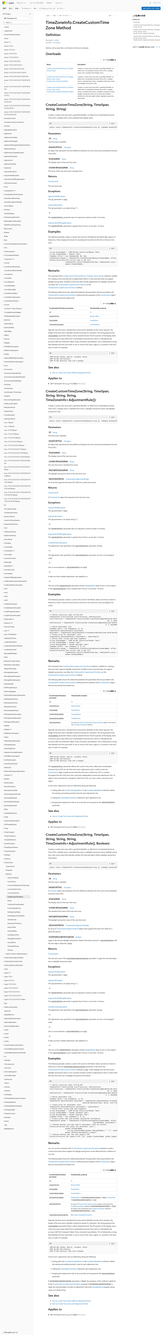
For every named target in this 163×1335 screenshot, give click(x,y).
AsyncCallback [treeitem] (8, 206)
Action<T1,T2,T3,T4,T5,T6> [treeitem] (12, 61)
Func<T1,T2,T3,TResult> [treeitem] (11, 434)
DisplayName (94, 320)
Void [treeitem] (5, 1125)
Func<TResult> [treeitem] (9, 423)
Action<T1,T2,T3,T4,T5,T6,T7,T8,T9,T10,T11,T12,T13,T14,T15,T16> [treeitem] (17, 113)
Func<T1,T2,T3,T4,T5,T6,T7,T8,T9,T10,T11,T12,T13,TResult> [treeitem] (17, 481)
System (56, 40)
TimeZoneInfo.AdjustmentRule (77, 479)
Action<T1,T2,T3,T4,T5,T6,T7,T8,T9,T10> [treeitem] (16, 76)
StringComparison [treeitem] (10, 836)
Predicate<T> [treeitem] (8, 775)
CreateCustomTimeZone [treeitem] (15, 897)
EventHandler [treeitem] (8, 388)
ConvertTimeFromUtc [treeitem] (14, 889)
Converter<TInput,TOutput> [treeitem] (13, 308)
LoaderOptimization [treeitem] (10, 642)
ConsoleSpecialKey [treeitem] (10, 289)
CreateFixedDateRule (94, 790)
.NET (54, 15)
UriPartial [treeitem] (7, 1091)
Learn (48, 15)
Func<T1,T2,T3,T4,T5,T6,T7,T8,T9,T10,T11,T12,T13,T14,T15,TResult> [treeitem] (17, 493)
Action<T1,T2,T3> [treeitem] (9, 50)
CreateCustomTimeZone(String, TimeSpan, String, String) (83, 276)
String (55, 138)
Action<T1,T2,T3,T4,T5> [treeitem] (11, 57)
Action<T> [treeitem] (7, 42)
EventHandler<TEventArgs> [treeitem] (13, 392)
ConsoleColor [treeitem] (8, 274)
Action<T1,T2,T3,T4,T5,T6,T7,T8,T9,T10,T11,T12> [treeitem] (17, 88)
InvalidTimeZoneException (57, 543)
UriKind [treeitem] (6, 1083)
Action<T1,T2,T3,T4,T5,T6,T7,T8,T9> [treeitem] (15, 73)
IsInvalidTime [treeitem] (11, 942)
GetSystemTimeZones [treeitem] (14, 923)
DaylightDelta (90, 585)
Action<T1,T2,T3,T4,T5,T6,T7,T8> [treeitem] (14, 69)
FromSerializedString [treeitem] (14, 908)
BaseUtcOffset (94, 316)
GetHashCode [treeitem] (11, 920)
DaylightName (75, 718)
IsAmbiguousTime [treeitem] (13, 935)
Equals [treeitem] (9, 900)
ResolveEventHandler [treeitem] (10, 790)
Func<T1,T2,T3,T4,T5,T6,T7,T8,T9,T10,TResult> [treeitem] (17, 462)
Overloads (136, 22)
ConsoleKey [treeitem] (8, 278)
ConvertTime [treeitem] (11, 882)
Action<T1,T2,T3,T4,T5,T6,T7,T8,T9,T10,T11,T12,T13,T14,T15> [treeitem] (17, 107)
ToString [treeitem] (10, 950)
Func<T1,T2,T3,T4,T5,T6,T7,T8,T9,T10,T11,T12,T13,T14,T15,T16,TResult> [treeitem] (17, 500)
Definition (136, 19)
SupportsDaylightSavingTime (83, 1215)
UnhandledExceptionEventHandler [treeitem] (15, 1053)
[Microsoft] (3, 2)
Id (90, 312)
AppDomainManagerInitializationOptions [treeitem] (17, 145)
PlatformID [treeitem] (7, 767)
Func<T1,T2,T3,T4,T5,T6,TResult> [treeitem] (14, 445)
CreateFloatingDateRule (73, 790)
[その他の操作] (115, 15)
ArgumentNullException (56, 196)
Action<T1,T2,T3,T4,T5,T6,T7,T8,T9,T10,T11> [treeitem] (17, 81)
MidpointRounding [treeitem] (10, 669)
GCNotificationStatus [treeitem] (11, 513)
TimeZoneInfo (53, 181)
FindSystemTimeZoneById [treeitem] (15, 904)
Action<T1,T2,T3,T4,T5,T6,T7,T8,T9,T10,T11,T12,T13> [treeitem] (17, 94)
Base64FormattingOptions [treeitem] (12, 225)
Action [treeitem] (6, 38)
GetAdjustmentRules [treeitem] (13, 912)
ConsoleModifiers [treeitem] (9, 286)
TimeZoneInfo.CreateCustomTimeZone (72, 284)
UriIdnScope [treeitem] (8, 1079)
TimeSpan (67, 147)
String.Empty (111, 1197)
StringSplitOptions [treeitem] (10, 840)
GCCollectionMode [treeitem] (10, 509)
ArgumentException (55, 205)
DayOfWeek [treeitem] (8, 331)
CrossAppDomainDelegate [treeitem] (12, 312)
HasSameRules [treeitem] (12, 931)
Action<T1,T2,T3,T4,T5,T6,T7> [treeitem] (13, 65)
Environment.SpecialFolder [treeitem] (12, 373)
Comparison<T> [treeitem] (9, 259)
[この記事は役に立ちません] (159, 47)
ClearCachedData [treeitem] (13, 878)
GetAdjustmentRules (80, 725)
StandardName (95, 324)
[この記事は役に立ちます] (157, 47)
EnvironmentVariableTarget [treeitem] (12, 381)
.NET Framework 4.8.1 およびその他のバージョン (68, 383)
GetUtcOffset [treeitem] (11, 927)
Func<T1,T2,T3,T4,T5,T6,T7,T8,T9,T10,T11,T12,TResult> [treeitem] (17, 474)
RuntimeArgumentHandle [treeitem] (12, 794)
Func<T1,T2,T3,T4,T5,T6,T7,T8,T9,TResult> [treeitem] (17, 457)
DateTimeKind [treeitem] (8, 324)
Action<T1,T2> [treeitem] (9, 46)
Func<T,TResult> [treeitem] (9, 426)
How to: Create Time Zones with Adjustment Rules (70, 816)
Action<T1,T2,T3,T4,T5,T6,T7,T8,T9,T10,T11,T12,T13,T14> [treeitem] (17, 100)
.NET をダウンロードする (151, 8)
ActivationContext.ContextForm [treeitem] (14, 122)
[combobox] (16, 18)
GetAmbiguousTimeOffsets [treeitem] (16, 916)
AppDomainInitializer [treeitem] (10, 137)
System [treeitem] (6, 27)
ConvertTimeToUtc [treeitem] (13, 893)
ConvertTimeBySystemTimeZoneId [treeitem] (18, 885)
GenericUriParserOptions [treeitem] (12, 520)
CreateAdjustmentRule (68, 798)
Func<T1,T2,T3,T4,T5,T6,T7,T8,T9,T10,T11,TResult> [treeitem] (17, 468)
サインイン (157, 3)
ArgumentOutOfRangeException (60, 223)
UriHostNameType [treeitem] (10, 1075)
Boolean (79, 937)
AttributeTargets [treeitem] (9, 213)
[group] (82, 127)
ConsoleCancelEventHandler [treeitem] (13, 270)
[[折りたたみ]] (30, 14)
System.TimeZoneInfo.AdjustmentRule (91, 722)
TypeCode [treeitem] (7, 1011)
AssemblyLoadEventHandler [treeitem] (13, 202)
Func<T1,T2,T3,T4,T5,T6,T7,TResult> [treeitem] (15, 449)
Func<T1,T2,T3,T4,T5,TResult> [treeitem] (13, 442)
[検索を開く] (150, 3)
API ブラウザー (64, 15)
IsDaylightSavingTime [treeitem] (14, 939)
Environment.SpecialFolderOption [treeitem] (14, 377)
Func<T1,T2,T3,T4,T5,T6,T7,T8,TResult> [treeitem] (16, 453)
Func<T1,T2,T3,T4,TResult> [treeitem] (12, 438)
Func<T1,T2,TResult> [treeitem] (10, 430)
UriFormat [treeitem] (7, 1068)
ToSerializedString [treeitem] (13, 946)
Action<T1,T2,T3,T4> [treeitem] (10, 54)
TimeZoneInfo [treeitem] (10, 866)
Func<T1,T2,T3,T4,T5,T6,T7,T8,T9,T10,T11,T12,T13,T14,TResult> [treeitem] (17, 487)
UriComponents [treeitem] (9, 1064)
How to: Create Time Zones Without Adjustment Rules (71, 373)
